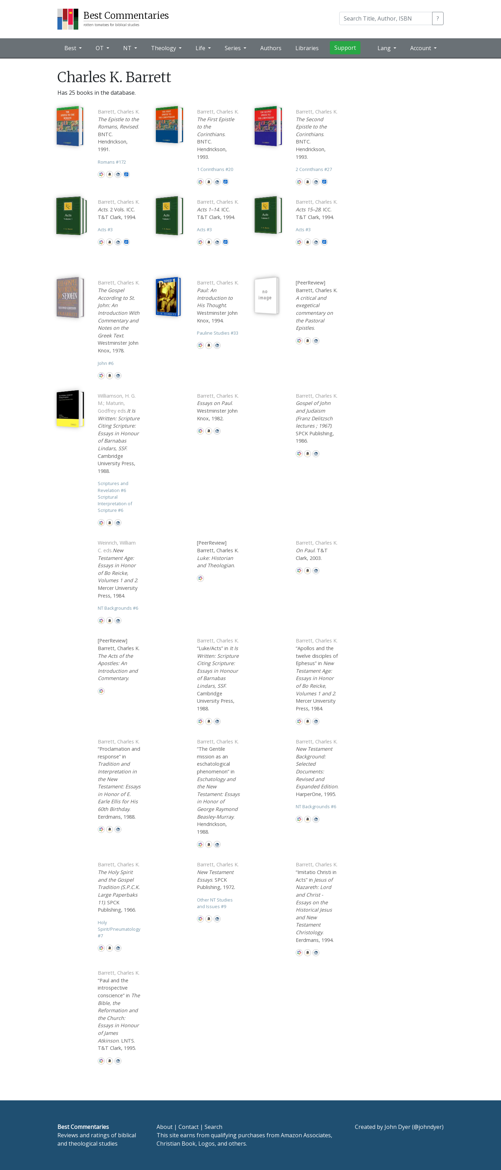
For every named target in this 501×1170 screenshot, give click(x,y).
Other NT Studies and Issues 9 (215, 903)
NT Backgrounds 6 (118, 608)
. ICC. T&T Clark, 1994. (218, 209)
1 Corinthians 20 (215, 169)
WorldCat (101, 174)
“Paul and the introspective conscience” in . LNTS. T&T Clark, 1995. (119, 1010)
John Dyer (397, 1127)
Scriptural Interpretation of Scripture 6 (115, 503)
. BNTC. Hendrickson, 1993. (218, 134)
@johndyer (428, 1127)
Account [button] (421, 48)
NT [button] (128, 48)
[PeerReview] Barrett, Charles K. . (316, 305)
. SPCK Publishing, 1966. (119, 887)
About (165, 1127)
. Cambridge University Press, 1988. (119, 433)
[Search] (385, 18)
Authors (270, 48)
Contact (188, 1127)
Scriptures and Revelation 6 (113, 486)
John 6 (105, 363)
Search (213, 1127)
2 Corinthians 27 (314, 169)
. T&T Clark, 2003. (316, 550)
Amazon (109, 174)
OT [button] (100, 48)
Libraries (307, 48)
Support (345, 48)
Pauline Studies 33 (217, 333)
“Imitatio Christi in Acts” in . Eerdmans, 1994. (316, 902)
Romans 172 (112, 162)
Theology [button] (164, 48)
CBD (117, 174)
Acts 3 (105, 229)
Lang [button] (384, 48)
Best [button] (71, 48)
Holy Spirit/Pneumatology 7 (119, 929)
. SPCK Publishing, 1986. (316, 418)
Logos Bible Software (126, 174)
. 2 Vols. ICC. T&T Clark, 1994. (119, 209)
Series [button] (233, 48)
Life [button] (201, 48)
